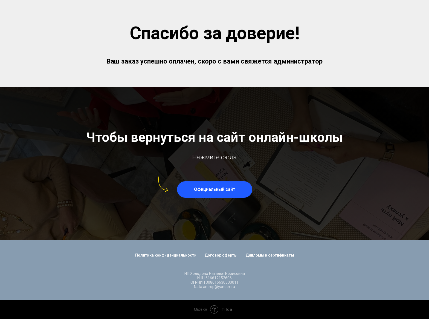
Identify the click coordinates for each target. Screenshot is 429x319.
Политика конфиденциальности (165, 255)
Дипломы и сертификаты (270, 255)
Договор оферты (221, 255)
